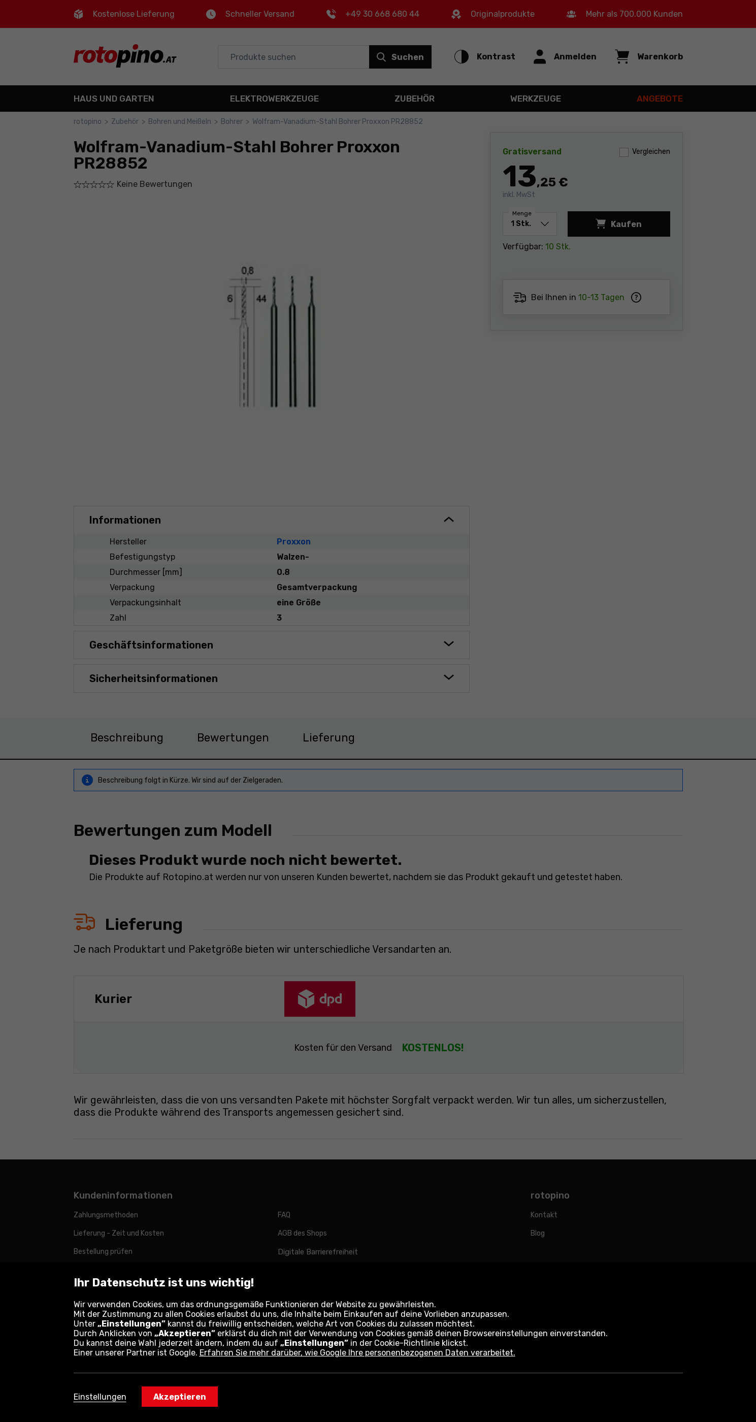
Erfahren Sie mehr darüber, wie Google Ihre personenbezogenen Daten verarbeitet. (357, 1353)
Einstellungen (100, 1397)
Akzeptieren (179, 1397)
